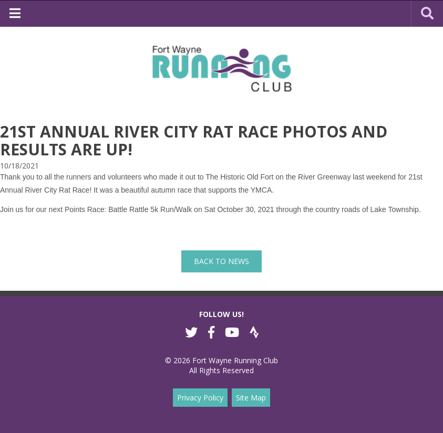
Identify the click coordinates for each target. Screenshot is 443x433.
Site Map (251, 398)
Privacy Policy (200, 398)
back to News (221, 261)
